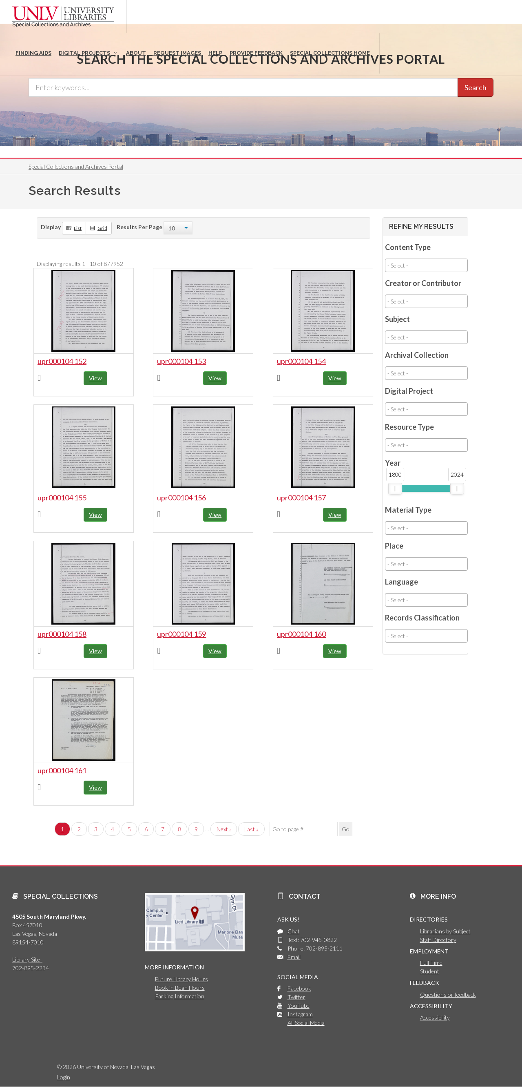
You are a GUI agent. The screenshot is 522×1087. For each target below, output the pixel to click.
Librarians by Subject (445, 931)
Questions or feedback (448, 994)
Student (429, 971)
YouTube (299, 1005)
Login (63, 1077)
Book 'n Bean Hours (180, 987)
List (74, 228)
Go (345, 829)
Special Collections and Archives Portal (76, 166)
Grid (98, 228)
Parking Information (179, 996)
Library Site (27, 959)
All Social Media (306, 1022)
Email (294, 956)
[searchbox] (426, 265)
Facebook (299, 988)
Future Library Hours (181, 978)
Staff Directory (438, 939)
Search (475, 87)
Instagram (300, 1014)
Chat (294, 931)
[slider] (395, 488)
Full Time (431, 962)
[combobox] (426, 265)
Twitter (296, 996)
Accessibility (435, 1017)
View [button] (95, 378)
